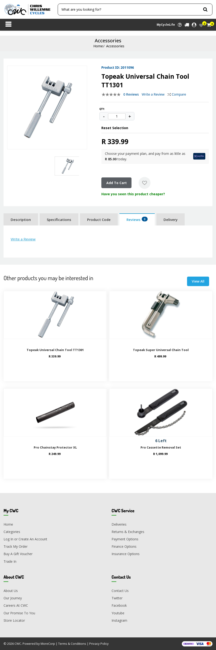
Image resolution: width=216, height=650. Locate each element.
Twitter (117, 598)
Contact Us (120, 590)
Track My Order (16, 546)
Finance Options (124, 546)
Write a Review (153, 94)
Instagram (119, 620)
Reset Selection (114, 128)
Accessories (115, 46)
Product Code (99, 219)
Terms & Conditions (72, 643)
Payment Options (125, 539)
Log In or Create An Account (25, 539)
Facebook (119, 605)
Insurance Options (126, 554)
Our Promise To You (19, 613)
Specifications (59, 219)
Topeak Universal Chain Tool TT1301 (55, 350)
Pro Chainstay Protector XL (55, 447)
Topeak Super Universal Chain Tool (161, 350)
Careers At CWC (16, 605)
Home (98, 46)
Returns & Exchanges (128, 531)
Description (21, 219)
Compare (176, 94)
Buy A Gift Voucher (18, 554)
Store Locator (14, 620)
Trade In (10, 561)
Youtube (118, 613)
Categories (12, 531)
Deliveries (119, 524)
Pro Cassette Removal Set (161, 447)
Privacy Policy (99, 643)
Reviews (137, 219)
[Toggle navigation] (8, 24)
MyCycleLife (166, 25)
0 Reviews (131, 94)
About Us (11, 590)
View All (198, 281)
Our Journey (13, 598)
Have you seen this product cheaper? (133, 194)
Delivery (171, 219)
